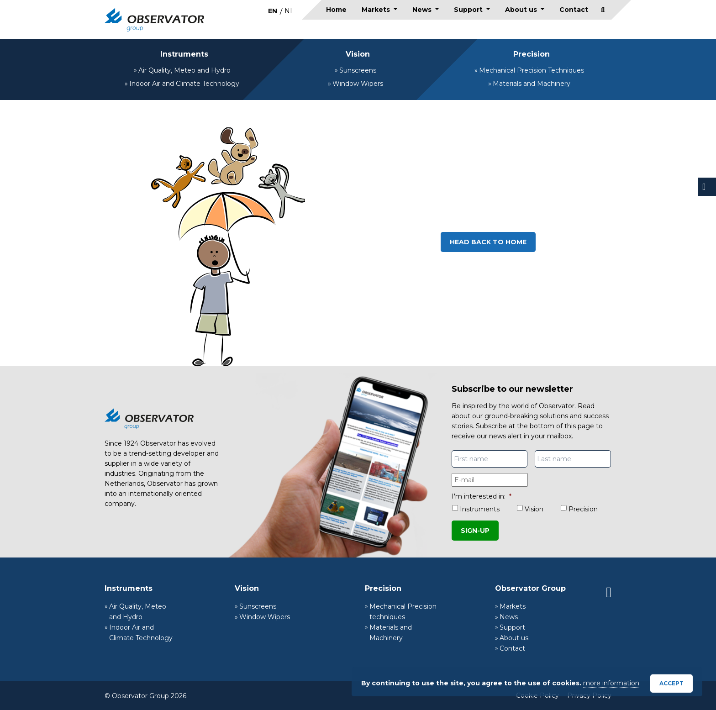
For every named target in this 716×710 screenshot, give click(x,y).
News (422, 9)
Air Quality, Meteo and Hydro (184, 70)
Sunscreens (357, 70)
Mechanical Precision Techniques (531, 70)
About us (522, 9)
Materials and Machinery (531, 83)
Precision (531, 54)
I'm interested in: (481, 496)
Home (336, 9)
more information (611, 683)
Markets (377, 9)
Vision (358, 54)
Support (469, 9)
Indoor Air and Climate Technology (184, 83)
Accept (671, 683)
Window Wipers (357, 83)
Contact (573, 9)
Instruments (184, 54)
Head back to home (488, 242)
